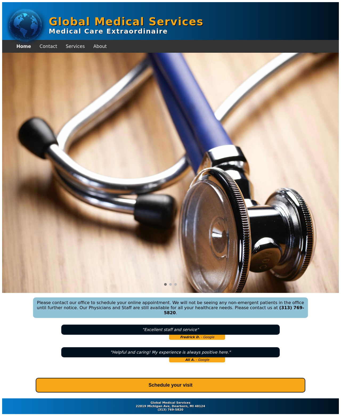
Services (75, 46)
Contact (48, 46)
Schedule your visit (170, 385)
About (100, 46)
